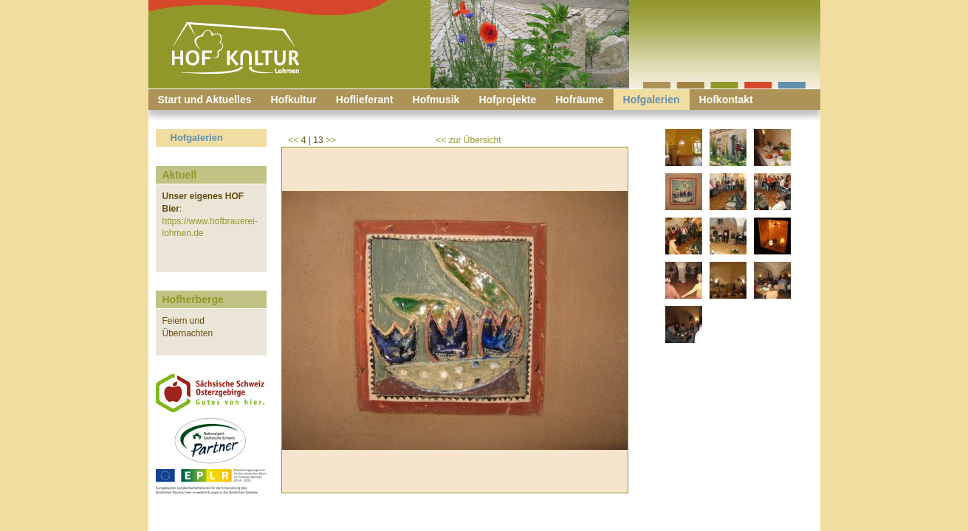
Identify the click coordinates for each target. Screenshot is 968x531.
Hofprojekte (507, 99)
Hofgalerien (651, 99)
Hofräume (579, 99)
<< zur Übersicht (468, 140)
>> (331, 140)
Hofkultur (294, 99)
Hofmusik (436, 99)
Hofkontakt (726, 99)
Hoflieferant (365, 99)
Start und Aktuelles (205, 99)
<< (294, 140)
